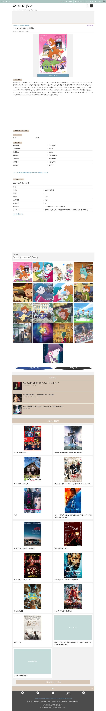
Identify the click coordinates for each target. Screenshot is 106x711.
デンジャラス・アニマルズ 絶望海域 (66, 580)
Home (22, 694)
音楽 (35, 257)
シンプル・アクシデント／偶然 (24, 548)
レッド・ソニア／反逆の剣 (63, 611)
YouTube (83, 694)
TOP (53, 688)
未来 (15, 515)
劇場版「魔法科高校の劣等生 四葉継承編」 (68, 452)
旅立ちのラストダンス (61, 548)
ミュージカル (26, 257)
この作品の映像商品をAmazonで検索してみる (32, 172)
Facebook (38, 694)
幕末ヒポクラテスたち (21, 484)
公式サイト (20, 214)
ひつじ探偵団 (18, 611)
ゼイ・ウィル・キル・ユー (22, 580)
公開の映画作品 (21, 25)
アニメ (17, 257)
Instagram (68, 693)
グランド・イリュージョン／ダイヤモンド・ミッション (72, 484)
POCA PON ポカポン (21, 676)
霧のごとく (17, 642)
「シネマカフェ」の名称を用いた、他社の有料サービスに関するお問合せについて (53, 698)
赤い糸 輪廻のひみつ (20, 452)
